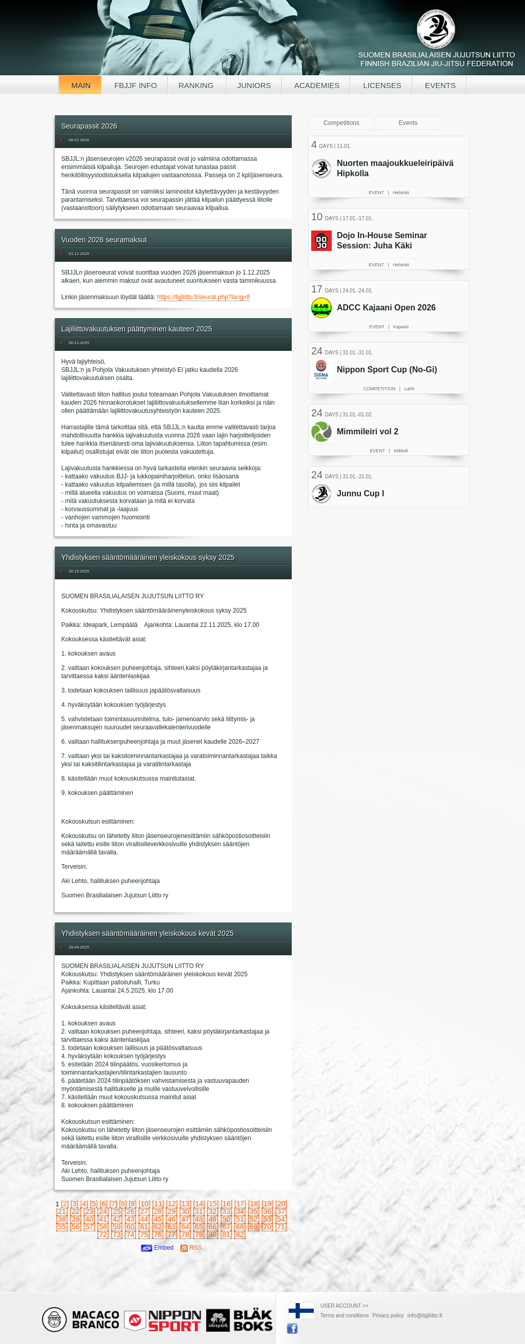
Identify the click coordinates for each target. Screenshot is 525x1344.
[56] (76, 1227)
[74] (130, 1234)
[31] (199, 1211)
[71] (281, 1227)
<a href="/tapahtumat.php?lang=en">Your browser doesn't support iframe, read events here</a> (390, 320)
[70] (267, 1227)
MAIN (80, 85)
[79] (199, 1234)
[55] (62, 1227)
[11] (158, 1204)
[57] (89, 1227)
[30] (185, 1211)
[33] (226, 1211)
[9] (133, 1204)
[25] (117, 1211)
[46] (171, 1219)
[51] (240, 1219)
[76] (158, 1234)
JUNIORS (254, 85)
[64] (185, 1227)
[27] (144, 1211)
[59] (117, 1227)
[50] (226, 1219)
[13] (185, 1204)
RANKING (197, 85)
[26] (130, 1211)
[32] (212, 1211)
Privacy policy (388, 1315)
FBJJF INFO (134, 85)
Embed (157, 1247)
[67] (226, 1227)
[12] (171, 1204)
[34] (240, 1211)
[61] (144, 1227)
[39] (76, 1219)
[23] (89, 1211)
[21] (62, 1211)
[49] (212, 1219)
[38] (62, 1219)
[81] (226, 1234)
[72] (103, 1234)
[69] (253, 1227)
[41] (103, 1219)
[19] (267, 1204)
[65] (199, 1227)
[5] (94, 1204)
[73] (117, 1234)
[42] (117, 1219)
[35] (253, 1211)
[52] (253, 1219)
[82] (240, 1234)
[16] (226, 1204)
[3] (75, 1204)
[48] (199, 1219)
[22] (76, 1211)
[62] (158, 1227)
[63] (171, 1227)
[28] (158, 1211)
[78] (185, 1234)
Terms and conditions (344, 1315)
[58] (103, 1227)
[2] (65, 1204)
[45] (158, 1219)
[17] (240, 1204)
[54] (281, 1219)
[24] (103, 1211)
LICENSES (381, 85)
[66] (212, 1227)
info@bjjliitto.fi (425, 1315)
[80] (212, 1234)
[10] (144, 1204)
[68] (240, 1227)
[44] (144, 1219)
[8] (123, 1204)
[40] (89, 1219)
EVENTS (439, 85)
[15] (213, 1204)
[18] (254, 1204)
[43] (130, 1219)
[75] (144, 1234)
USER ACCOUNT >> (344, 1306)
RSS (191, 1247)
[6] (103, 1204)
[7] (113, 1204)
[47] (185, 1219)
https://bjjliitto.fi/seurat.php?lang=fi (203, 297)
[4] (84, 1204)
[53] (267, 1219)
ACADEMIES (316, 85)
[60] (130, 1227)
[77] (171, 1234)
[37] (281, 1211)
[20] (281, 1204)
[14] (199, 1204)
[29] (171, 1211)
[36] (267, 1211)
